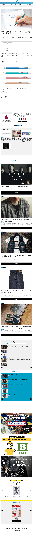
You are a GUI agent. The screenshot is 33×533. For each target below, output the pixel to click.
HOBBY (9, 4)
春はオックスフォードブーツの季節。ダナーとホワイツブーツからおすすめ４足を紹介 (17, 346)
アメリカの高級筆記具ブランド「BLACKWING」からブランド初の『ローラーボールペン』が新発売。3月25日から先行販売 (6, 152)
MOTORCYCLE (16, 4)
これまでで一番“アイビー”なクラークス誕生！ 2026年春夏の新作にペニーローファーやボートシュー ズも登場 (16, 327)
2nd (1, 196)
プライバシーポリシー (14, 528)
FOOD (24, 4)
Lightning (2, 267)
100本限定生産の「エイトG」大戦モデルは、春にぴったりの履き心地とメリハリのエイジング (16, 291)
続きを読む (16, 192)
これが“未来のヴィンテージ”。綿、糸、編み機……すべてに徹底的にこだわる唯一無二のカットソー (16, 220)
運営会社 (19, 528)
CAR (6, 4)
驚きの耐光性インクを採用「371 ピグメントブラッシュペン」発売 (16, 139)
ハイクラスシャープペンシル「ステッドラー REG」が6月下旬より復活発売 (6, 139)
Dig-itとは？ (8, 528)
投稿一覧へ (22, 121)
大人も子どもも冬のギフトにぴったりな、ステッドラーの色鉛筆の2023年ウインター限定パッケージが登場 (27, 140)
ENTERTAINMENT (28, 4)
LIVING (12, 4)
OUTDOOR (20, 4)
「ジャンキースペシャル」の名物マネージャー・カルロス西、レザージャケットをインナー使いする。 (19, 360)
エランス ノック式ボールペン (6, 50)
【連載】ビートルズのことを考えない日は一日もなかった (14, 186)
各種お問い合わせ (24, 528)
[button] (1, 367)
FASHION (3, 4)
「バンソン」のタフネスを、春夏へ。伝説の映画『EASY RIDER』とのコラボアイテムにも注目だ (16, 256)
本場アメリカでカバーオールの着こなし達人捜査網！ (13, 355)
